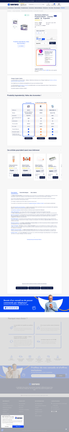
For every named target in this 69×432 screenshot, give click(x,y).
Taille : (47, 24)
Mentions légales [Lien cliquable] (38, 415)
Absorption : (37, 24)
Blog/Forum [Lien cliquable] (21, 411)
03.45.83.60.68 (57, 360)
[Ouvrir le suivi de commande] (66, 429)
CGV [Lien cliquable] (36, 413)
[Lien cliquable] (34, 1)
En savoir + (51, 55)
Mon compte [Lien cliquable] (21, 405)
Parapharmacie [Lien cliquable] (6, 409)
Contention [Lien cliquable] (5, 411)
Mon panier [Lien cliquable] (21, 407)
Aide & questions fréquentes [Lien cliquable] (40, 405)
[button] (58, 95)
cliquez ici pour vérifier (44, 395)
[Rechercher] (36, 4)
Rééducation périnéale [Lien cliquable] (7, 407)
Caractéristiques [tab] (24, 192)
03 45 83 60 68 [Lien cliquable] (56, 407)
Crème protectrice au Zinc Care (13, 165)
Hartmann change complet (47, 287)
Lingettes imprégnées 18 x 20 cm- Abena (52, 165)
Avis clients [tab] (34, 192)
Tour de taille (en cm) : (38, 25)
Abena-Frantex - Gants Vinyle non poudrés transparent (26, 165)
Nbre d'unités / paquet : (50, 22)
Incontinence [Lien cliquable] (5, 403)
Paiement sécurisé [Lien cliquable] (38, 411)
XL (44, 32)
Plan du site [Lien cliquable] (22, 401)
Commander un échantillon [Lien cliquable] (24, 409)
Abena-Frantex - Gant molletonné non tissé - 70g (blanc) (39, 165)
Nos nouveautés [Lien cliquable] (22, 403)
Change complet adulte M (34, 287)
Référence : (37, 22)
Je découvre (28, 138)
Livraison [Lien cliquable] (37, 407)
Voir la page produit (26, 175)
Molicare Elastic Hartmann (22, 287)
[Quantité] (44, 43)
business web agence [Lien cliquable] (44, 430)
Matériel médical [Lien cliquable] (6, 413)
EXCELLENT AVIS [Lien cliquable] (23, 4)
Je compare (21, 45)
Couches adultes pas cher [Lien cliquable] (8, 405)
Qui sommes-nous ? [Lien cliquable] (39, 403)
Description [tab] (14, 192)
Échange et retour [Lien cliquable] (38, 409)
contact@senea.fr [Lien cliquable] (56, 409)
